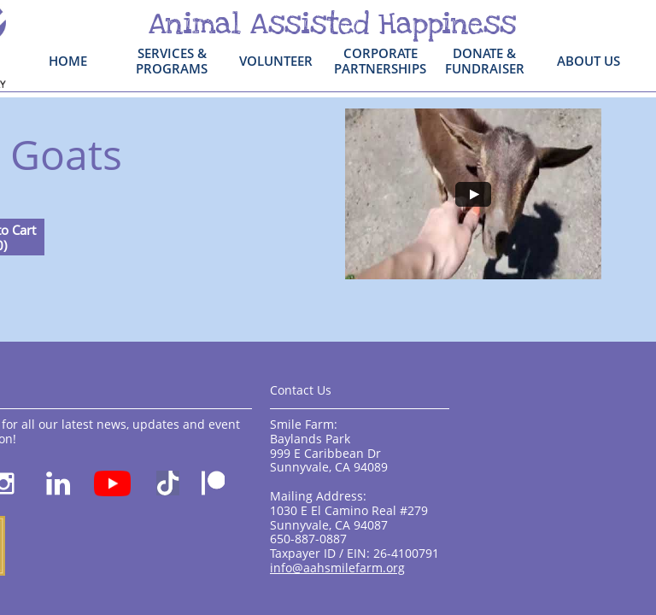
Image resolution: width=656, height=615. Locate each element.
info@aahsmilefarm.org (337, 567)
